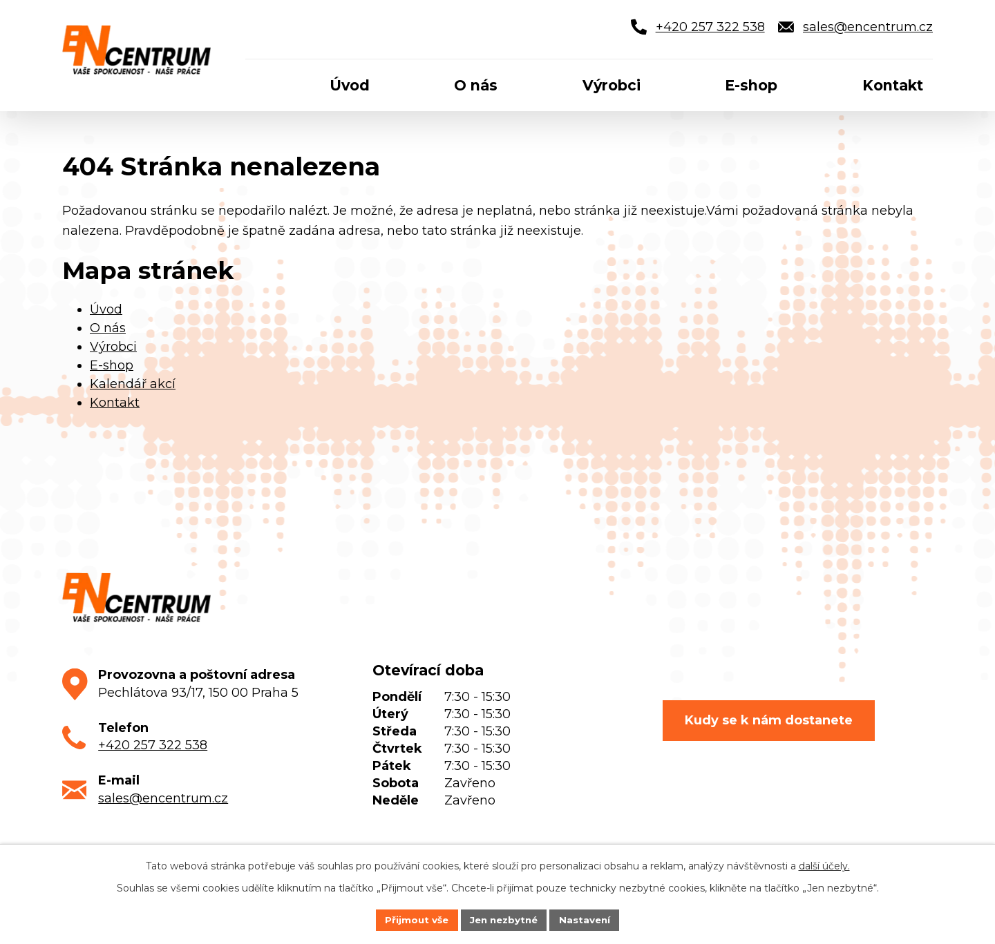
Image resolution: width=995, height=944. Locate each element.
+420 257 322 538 (152, 745)
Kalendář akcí (133, 384)
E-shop (111, 365)
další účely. (824, 865)
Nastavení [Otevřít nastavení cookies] (588, 919)
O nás (108, 328)
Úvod (106, 309)
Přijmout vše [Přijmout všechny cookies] (413, 919)
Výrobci (113, 346)
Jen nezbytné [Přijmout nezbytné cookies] (504, 919)
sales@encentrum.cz (163, 798)
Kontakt (115, 402)
